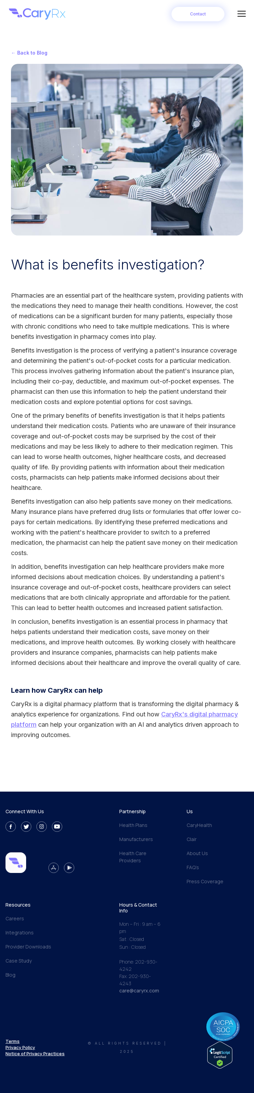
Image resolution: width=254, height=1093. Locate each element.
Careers (14, 918)
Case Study (18, 960)
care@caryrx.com (139, 990)
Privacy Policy (20, 1047)
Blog (10, 974)
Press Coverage (205, 881)
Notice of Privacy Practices (35, 1053)
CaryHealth (199, 825)
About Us (197, 853)
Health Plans (133, 825)
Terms (12, 1041)
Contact (198, 13)
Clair (192, 839)
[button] (242, 14)
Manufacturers (136, 839)
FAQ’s (193, 867)
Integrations (19, 932)
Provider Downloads (28, 946)
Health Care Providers (132, 857)
